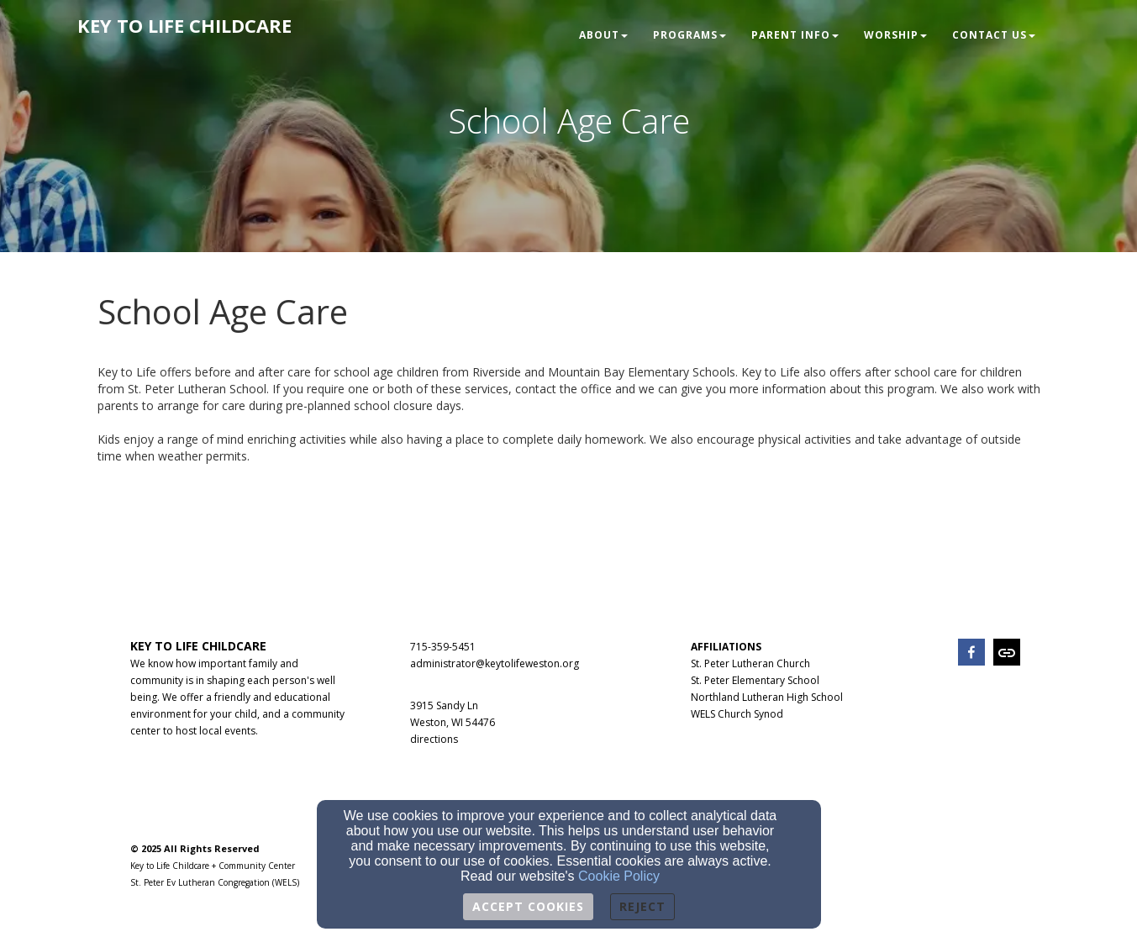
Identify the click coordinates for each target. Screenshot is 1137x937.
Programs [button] (689, 35)
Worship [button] (895, 35)
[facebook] (971, 654)
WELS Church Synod (737, 714)
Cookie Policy (619, 876)
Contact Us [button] (993, 35)
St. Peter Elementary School (755, 680)
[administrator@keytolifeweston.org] (494, 663)
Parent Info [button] (795, 35)
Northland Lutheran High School (767, 697)
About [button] (603, 35)
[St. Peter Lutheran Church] (750, 663)
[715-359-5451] (443, 646)
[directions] (434, 738)
